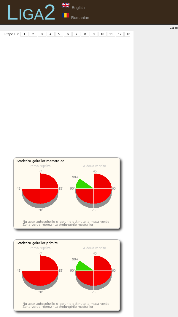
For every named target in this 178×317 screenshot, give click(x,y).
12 (120, 34)
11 (111, 34)
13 (128, 34)
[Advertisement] (55, 92)
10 (102, 34)
